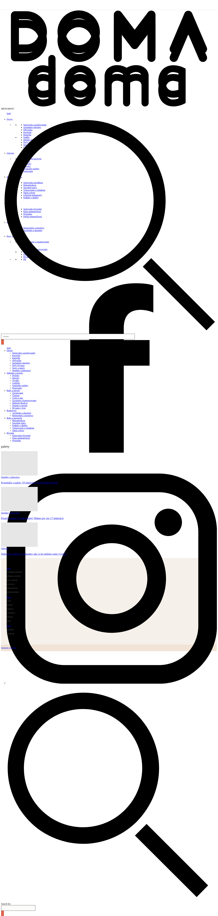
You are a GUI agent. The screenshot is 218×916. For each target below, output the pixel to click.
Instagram (10, 633)
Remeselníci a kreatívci (22, 415)
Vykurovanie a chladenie (23, 428)
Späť (9, 348)
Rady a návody (13, 390)
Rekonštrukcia (18, 420)
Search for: (6, 904)
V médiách (11, 613)
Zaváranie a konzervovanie (24, 400)
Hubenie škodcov (20, 403)
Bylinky (15, 375)
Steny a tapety (18, 368)
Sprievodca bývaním (21, 435)
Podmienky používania (8, 648)
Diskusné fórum (13, 592)
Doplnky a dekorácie (21, 370)
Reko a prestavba (14, 418)
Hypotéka (16, 440)
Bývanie (10, 433)
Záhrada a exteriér (15, 373)
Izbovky (15, 378)
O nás (9, 601)
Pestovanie (17, 388)
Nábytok (5, 548)
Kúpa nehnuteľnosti (21, 438)
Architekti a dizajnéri (21, 413)
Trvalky (15, 380)
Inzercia (10, 617)
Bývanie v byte (19, 408)
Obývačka (16, 360)
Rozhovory (12, 410)
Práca (9, 621)
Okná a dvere (18, 430)
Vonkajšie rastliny (20, 385)
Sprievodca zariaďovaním (23, 353)
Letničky (16, 383)
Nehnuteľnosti (12, 588)
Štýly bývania (18, 365)
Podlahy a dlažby (20, 425)
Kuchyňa (16, 355)
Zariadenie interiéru (21, 363)
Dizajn (10, 350)
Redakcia (10, 609)
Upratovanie (17, 393)
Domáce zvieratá (19, 405)
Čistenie (15, 395)
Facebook (10, 629)
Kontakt (10, 605)
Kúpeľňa (16, 358)
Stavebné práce (19, 423)
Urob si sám (17, 398)
